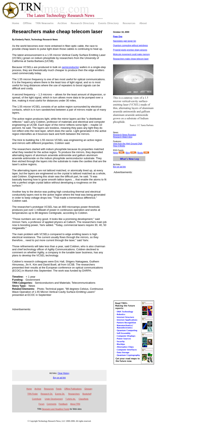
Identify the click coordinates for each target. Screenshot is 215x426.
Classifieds (83, 399)
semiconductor (70, 67)
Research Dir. (47, 394)
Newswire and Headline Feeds (55, 409)
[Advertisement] (59, 317)
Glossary (88, 389)
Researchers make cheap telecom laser (131, 59)
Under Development (54, 399)
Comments (51, 404)
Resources (49, 389)
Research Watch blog (122, 137)
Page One (117, 36)
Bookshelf (87, 394)
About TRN (75, 404)
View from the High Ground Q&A (127, 144)
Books (140, 153)
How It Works (119, 146)
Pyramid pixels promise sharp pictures (130, 50)
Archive (38, 389)
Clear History (63, 373)
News (115, 153)
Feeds (59, 389)
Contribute (36, 399)
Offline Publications (73, 389)
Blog (128, 153)
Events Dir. (60, 394)
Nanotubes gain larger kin (124, 41)
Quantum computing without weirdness (130, 45)
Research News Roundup (124, 135)
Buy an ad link (119, 167)
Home (29, 389)
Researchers (74, 394)
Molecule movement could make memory (131, 54)
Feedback (63, 404)
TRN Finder (32, 394)
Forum (41, 404)
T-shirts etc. (70, 399)
